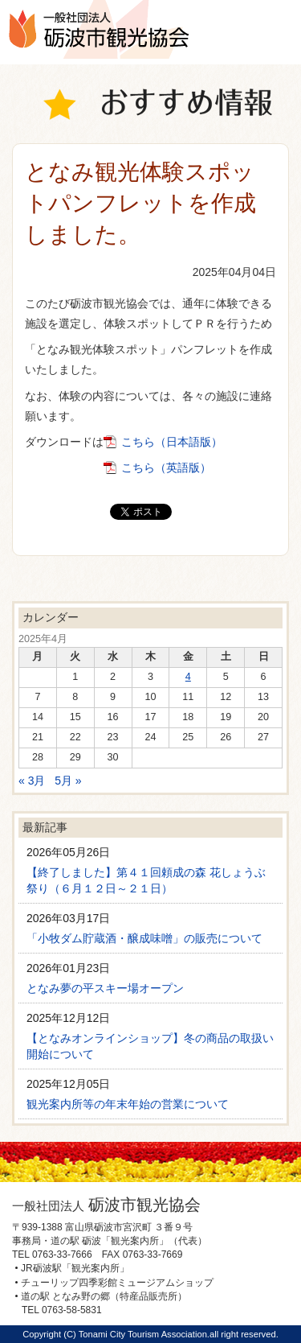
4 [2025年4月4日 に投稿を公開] (188, 676)
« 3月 (31, 780)
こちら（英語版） (166, 467)
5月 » (68, 780)
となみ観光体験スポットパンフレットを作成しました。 (140, 203)
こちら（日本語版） (171, 441)
